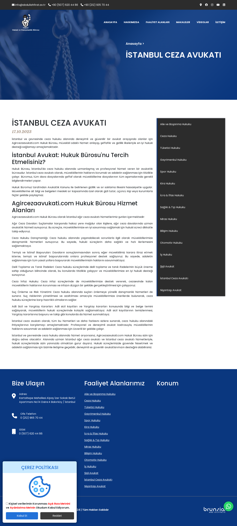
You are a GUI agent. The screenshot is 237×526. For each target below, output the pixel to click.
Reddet (57, 516)
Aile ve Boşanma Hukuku (175, 124)
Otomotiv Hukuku (171, 243)
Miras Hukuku (168, 219)
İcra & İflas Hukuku (172, 195)
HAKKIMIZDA (131, 22)
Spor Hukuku (168, 172)
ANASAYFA (110, 22)
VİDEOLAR (203, 22)
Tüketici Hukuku (170, 148)
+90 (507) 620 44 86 (63, 5)
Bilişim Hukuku (169, 231)
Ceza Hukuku (168, 136)
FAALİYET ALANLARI (158, 22)
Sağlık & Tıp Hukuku (172, 207)
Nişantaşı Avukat (171, 290)
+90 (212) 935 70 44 (95, 5)
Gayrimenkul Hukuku (173, 160)
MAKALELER (183, 22)
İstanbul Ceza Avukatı (174, 278)
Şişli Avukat (167, 266)
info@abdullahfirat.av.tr (29, 5)
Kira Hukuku (167, 183)
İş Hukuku (166, 254)
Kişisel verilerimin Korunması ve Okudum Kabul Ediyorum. (38, 506)
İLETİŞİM (220, 22)
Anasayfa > (135, 43)
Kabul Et (22, 516)
